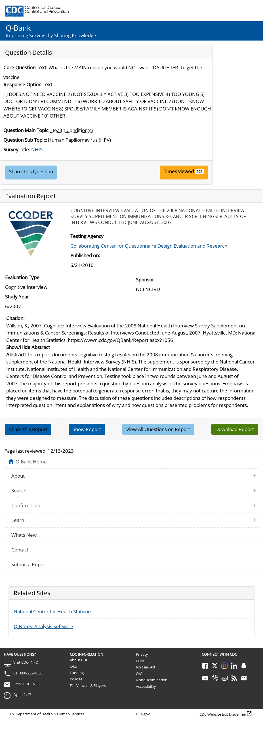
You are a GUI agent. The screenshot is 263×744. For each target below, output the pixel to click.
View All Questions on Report (158, 429)
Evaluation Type (22, 277)
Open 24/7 (22, 694)
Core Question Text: (25, 67)
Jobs (73, 666)
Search (18, 490)
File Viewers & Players (88, 685)
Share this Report (28, 429)
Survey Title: (16, 149)
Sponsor (145, 279)
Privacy (142, 654)
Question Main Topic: (26, 130)
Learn (17, 520)
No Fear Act (145, 667)
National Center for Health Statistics (53, 611)
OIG (139, 673)
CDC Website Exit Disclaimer (222, 714)
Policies (76, 679)
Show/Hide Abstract (28, 347)
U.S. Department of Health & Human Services (46, 713)
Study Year (17, 296)
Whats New (24, 535)
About (18, 476)
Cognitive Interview (26, 287)
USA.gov (143, 713)
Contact (19, 549)
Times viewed (179, 171)
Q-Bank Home (31, 461)
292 (199, 171)
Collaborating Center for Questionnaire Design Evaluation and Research (148, 246)
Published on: (85, 255)
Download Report (234, 429)
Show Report (87, 429)
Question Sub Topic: (25, 140)
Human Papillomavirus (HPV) (79, 140)
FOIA (140, 660)
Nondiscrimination (151, 679)
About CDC (79, 660)
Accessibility (146, 686)
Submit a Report (29, 564)
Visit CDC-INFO (25, 662)
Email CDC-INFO (26, 683)
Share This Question (31, 171)
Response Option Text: (28, 84)
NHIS (37, 149)
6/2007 (13, 306)
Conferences (25, 505)
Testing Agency (87, 236)
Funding (77, 672)
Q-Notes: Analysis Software (43, 626)
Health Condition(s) (72, 130)
